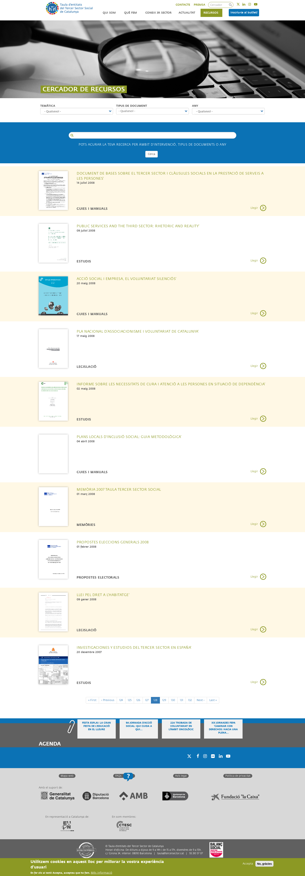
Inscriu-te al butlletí (244, 12)
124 (122, 700)
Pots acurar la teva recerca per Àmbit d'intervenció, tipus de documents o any (152, 144)
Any (195, 106)
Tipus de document (131, 106)
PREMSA (199, 4)
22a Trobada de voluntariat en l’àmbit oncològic (181, 726)
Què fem (130, 12)
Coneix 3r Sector (158, 12)
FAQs (118, 776)
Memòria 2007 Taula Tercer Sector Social (119, 489)
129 (165, 700)
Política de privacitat (237, 776)
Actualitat (187, 12)
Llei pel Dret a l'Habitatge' (103, 595)
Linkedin (246, 4)
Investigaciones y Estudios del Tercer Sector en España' (134, 648)
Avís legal (181, 776)
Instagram (252, 4)
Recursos (210, 12)
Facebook (196, 761)
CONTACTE (183, 4)
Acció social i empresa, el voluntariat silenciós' (126, 279)
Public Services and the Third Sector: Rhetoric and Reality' (138, 226)
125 (131, 700)
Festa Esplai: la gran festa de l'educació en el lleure (96, 726)
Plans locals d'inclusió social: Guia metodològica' (129, 437)
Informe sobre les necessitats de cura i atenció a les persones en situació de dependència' (171, 384)
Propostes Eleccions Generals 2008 (113, 542)
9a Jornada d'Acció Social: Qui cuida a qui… (139, 726)
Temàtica (47, 106)
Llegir (254, 207)
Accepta (248, 863)
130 (174, 700)
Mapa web (67, 776)
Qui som (109, 12)
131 (183, 700)
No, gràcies (264, 863)
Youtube (258, 4)
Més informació (101, 872)
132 (191, 700)
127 (148, 700)
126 (139, 700)
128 (156, 701)
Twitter (241, 4)
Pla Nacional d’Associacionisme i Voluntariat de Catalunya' (138, 331)
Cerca (151, 154)
